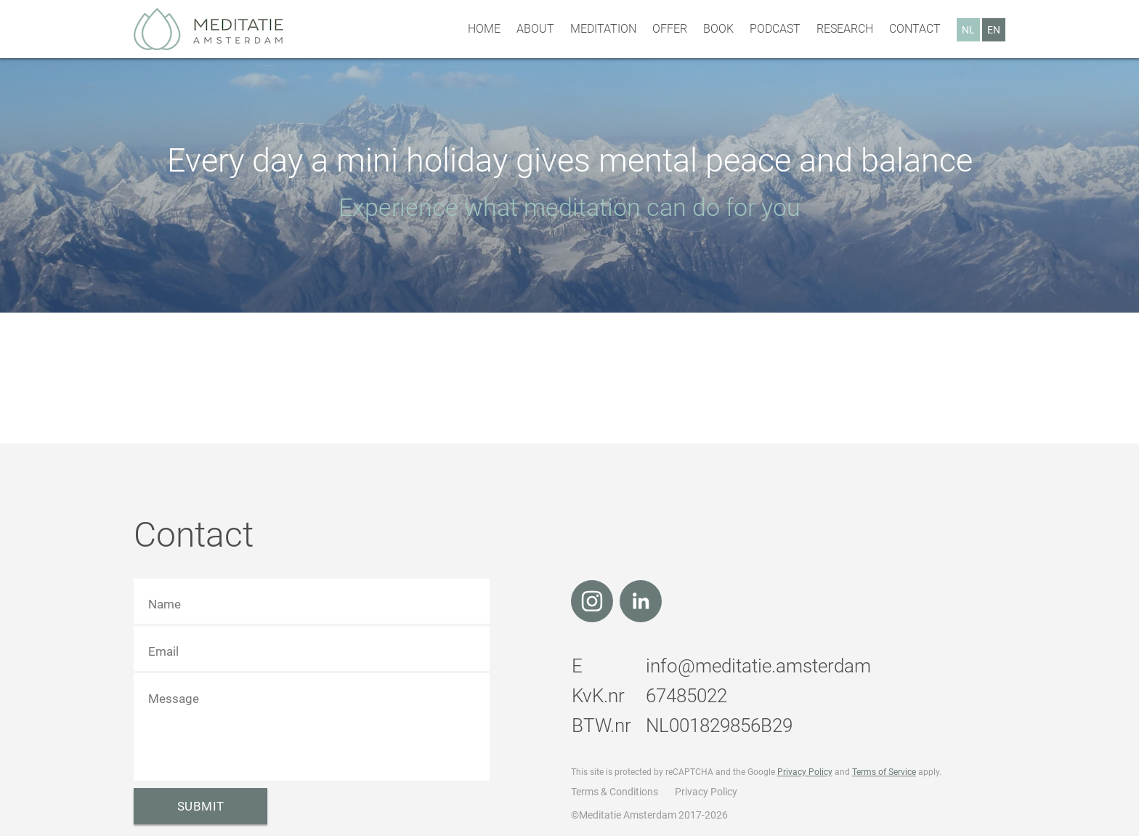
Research (844, 29)
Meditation (603, 29)
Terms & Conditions (614, 791)
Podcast (775, 29)
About (535, 29)
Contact (915, 29)
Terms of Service (884, 772)
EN (993, 30)
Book (718, 29)
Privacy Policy (804, 772)
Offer (669, 29)
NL (968, 30)
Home (484, 29)
